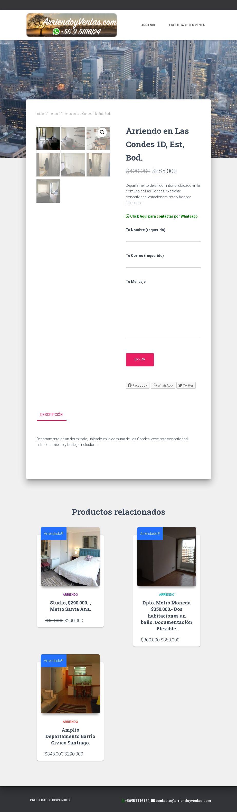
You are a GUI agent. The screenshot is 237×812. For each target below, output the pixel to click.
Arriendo (148, 25)
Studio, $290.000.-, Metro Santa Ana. (70, 606)
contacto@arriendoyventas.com (183, 800)
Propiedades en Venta (187, 25)
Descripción (51, 415)
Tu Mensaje (163, 309)
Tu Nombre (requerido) (163, 235)
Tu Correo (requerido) (163, 261)
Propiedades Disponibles (50, 800)
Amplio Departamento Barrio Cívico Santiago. (70, 735)
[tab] (55, 415)
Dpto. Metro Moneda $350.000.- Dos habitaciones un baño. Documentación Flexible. (166, 616)
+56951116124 (137, 800)
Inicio (40, 114)
